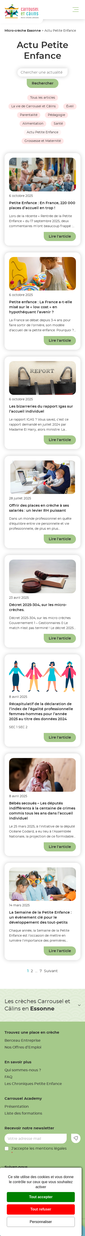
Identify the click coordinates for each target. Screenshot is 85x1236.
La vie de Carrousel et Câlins (33, 106)
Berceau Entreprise (23, 1040)
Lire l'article (60, 236)
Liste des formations (23, 1113)
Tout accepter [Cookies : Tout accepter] (41, 1197)
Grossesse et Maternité (42, 141)
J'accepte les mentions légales (39, 1151)
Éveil (70, 106)
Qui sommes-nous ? (23, 1070)
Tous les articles (42, 97)
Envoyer (75, 1138)
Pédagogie (56, 115)
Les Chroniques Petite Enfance (33, 1084)
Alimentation (32, 123)
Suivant (51, 971)
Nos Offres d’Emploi (23, 1047)
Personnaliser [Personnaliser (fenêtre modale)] (41, 1222)
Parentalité (28, 115)
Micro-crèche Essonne (23, 30)
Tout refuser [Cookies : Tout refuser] (40, 1209)
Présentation (17, 1106)
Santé (58, 123)
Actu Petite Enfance (42, 132)
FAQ (8, 1077)
